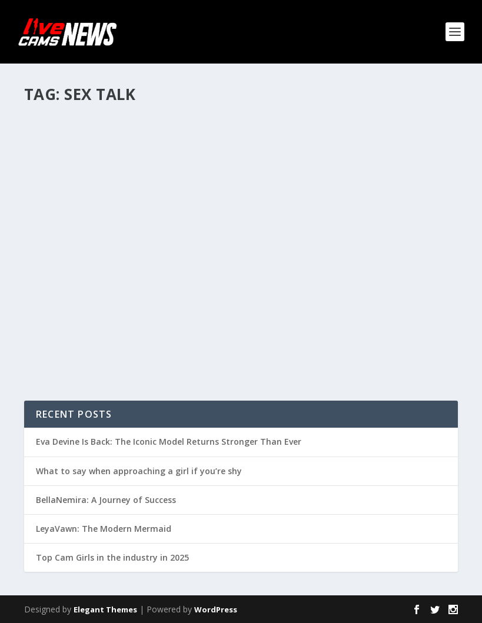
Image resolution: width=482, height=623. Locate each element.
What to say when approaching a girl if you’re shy (139, 471)
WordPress (215, 609)
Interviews (362, 274)
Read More (67, 262)
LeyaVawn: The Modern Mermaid (103, 528)
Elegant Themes (105, 609)
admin (280, 274)
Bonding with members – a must (123, 128)
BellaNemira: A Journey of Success (106, 499)
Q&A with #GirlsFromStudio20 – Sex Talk (347, 250)
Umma (57, 147)
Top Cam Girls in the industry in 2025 (112, 557)
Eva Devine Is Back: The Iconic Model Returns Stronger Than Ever (168, 441)
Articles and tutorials (161, 147)
